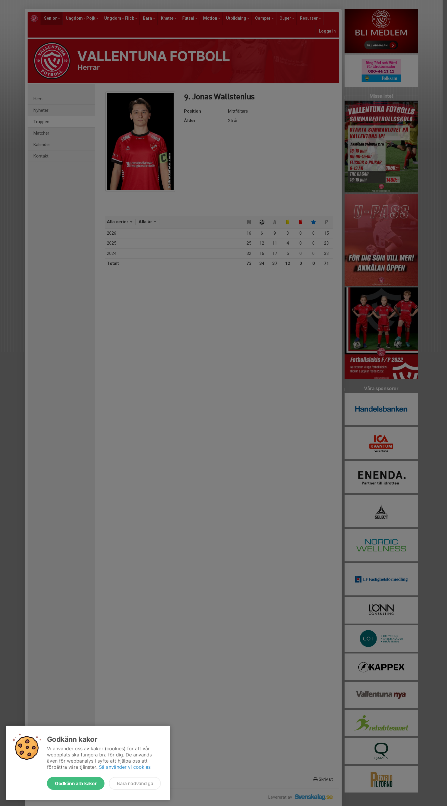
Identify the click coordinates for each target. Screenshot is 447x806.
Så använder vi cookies (125, 767)
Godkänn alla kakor (76, 783)
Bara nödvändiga (135, 783)
